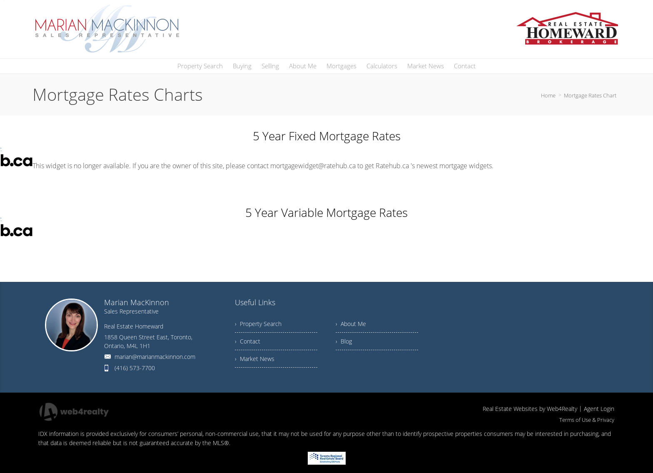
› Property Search (258, 324)
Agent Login (599, 409)
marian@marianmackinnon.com (155, 357)
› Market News (254, 359)
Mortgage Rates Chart (590, 95)
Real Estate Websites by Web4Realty (530, 409)
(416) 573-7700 (135, 368)
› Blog (344, 341)
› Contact (247, 341)
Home (548, 95)
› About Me (351, 324)
